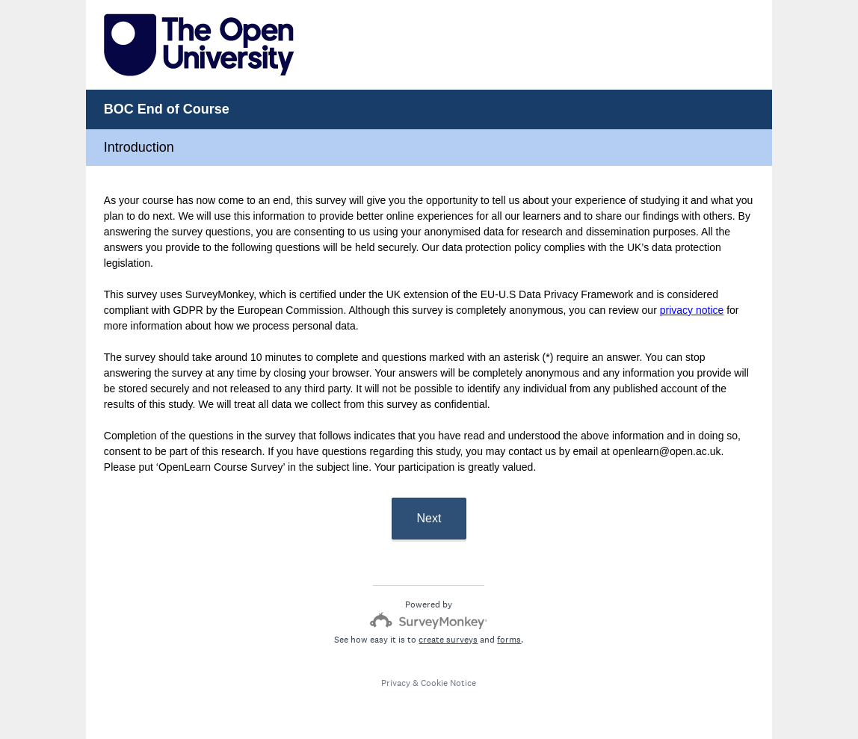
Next (429, 518)
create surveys (448, 640)
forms (509, 640)
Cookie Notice (448, 683)
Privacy (395, 683)
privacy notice (692, 310)
